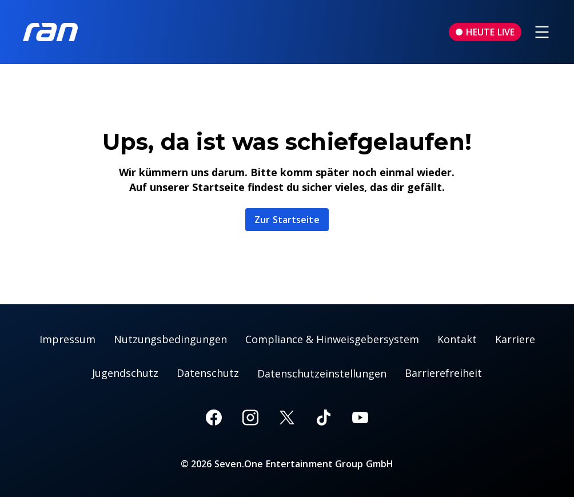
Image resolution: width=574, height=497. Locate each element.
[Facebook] (214, 417)
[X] (287, 417)
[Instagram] (250, 417)
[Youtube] (360, 417)
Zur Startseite (286, 219)
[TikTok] (323, 417)
